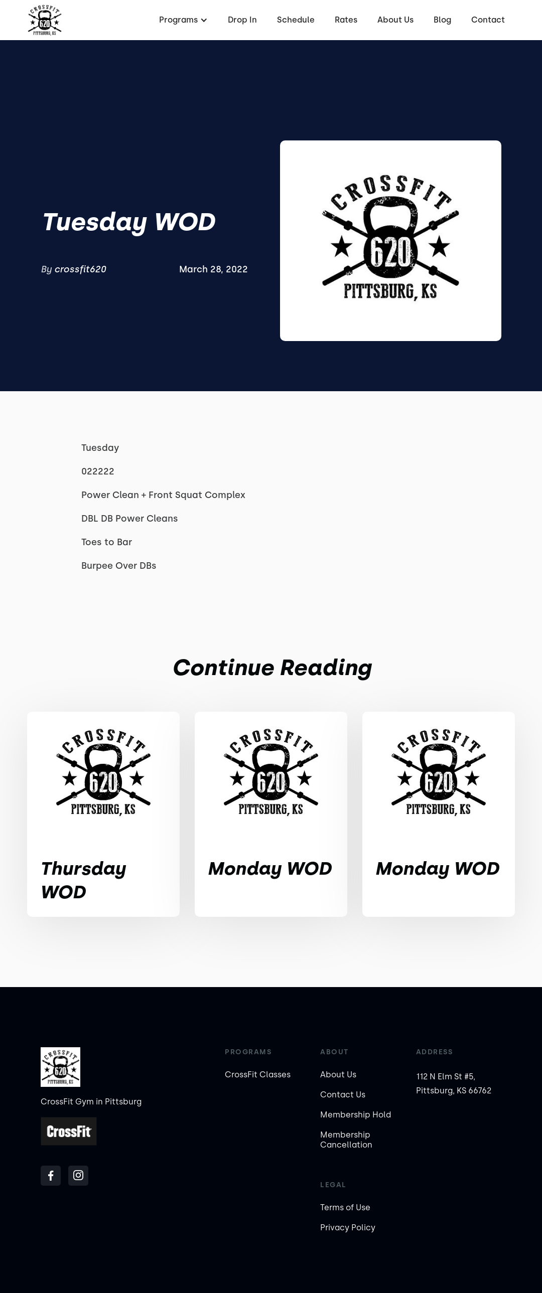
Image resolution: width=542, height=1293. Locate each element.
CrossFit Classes (258, 1074)
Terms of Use (345, 1207)
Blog (442, 20)
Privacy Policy (347, 1227)
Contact (488, 20)
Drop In (242, 20)
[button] (182, 20)
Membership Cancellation (346, 1140)
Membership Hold (355, 1114)
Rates (346, 20)
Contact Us (342, 1094)
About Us (395, 20)
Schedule (296, 20)
